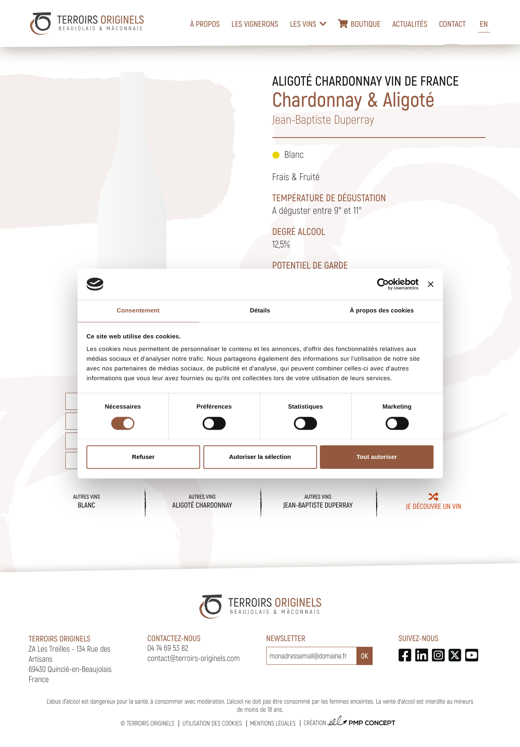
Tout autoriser (376, 457)
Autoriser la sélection (260, 457)
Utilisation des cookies (212, 723)
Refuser (143, 457)
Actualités (409, 23)
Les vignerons (254, 23)
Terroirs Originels (151, 723)
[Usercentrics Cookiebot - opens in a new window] (383, 284)
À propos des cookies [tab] (382, 311)
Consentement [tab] (138, 311)
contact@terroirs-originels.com (193, 658)
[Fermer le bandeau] (431, 284)
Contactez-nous (174, 638)
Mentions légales (273, 723)
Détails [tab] (260, 311)
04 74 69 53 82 (167, 647)
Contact (452, 23)
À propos (205, 23)
